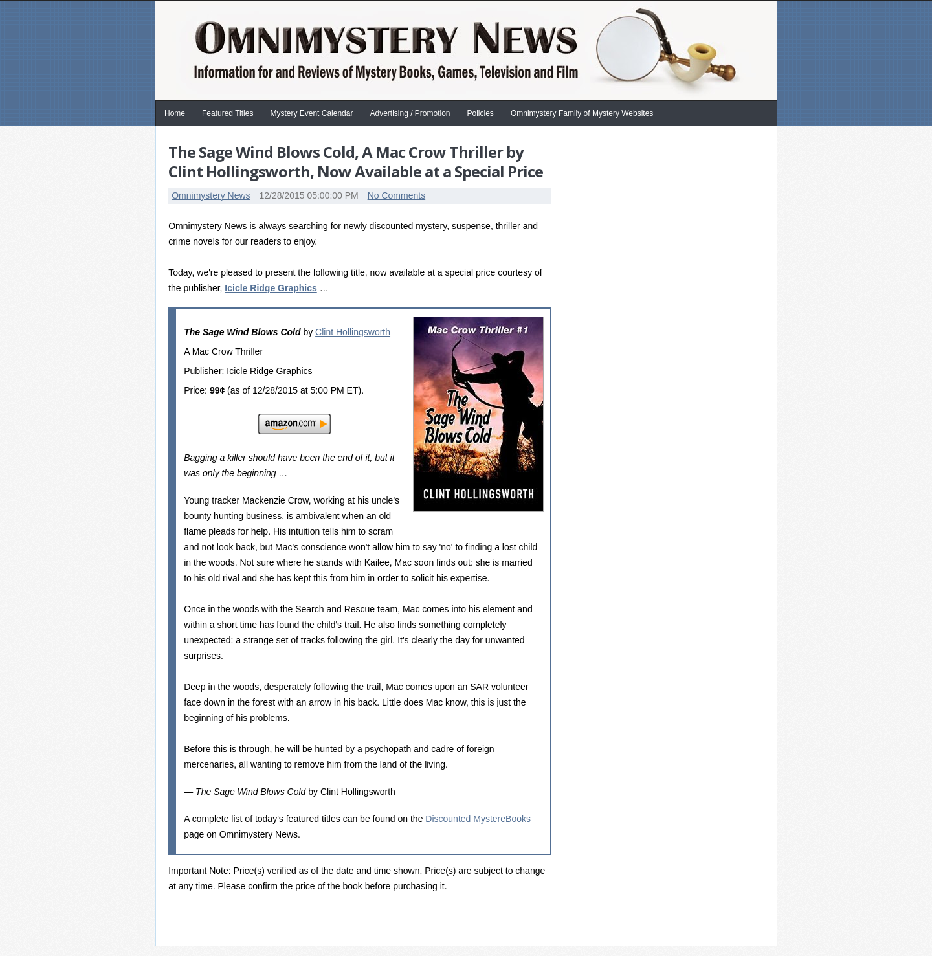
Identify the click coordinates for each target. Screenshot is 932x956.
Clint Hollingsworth (352, 332)
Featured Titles (227, 113)
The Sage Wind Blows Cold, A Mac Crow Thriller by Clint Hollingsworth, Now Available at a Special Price (355, 161)
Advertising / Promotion (410, 113)
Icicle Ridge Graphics (270, 288)
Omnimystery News (211, 195)
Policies (480, 113)
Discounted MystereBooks (478, 819)
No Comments (396, 195)
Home (174, 113)
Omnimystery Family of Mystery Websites (582, 113)
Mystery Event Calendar (311, 113)
